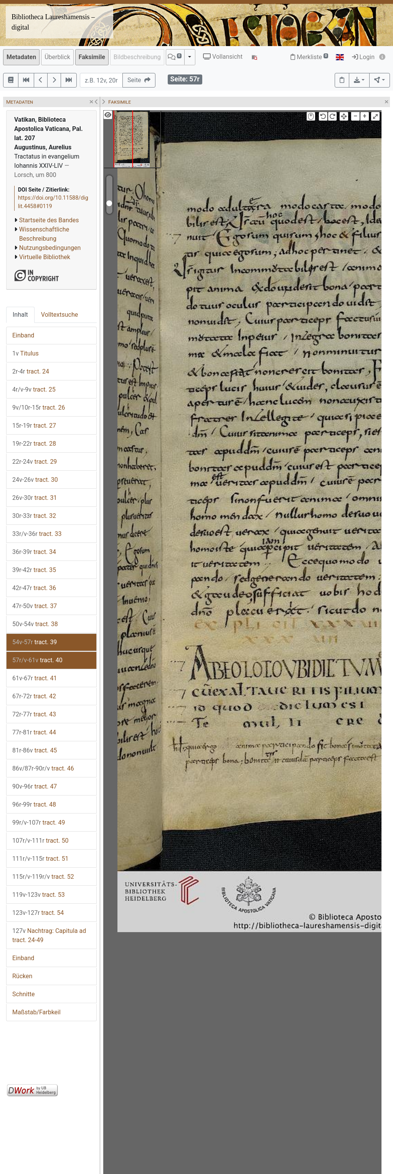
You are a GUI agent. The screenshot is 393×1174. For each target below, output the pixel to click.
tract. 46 (43, 768)
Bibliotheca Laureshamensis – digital (53, 22)
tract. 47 (34, 786)
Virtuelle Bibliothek (44, 257)
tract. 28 (34, 443)
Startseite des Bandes (49, 220)
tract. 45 (34, 750)
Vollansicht (223, 56)
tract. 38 (35, 624)
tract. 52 (43, 876)
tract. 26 (38, 407)
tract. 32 (34, 515)
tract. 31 (34, 497)
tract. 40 (37, 660)
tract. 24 (30, 371)
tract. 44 (34, 732)
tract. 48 (34, 804)
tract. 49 (38, 822)
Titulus (25, 353)
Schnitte (23, 994)
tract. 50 (40, 840)
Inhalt (20, 314)
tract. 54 (38, 912)
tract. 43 (34, 714)
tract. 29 (34, 461)
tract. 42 (34, 696)
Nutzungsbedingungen (50, 247)
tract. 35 (34, 570)
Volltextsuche (59, 314)
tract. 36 (34, 588)
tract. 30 (35, 479)
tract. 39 (34, 642)
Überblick (57, 57)
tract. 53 (38, 894)
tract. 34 (34, 552)
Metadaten (21, 57)
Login (363, 57)
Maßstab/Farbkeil (36, 1012)
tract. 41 (34, 678)
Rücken (22, 976)
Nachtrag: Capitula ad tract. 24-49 (49, 935)
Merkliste (309, 57)
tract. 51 (40, 858)
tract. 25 (34, 389)
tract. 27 (34, 425)
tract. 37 (34, 606)
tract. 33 (36, 533)
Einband (23, 335)
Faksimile (92, 57)
